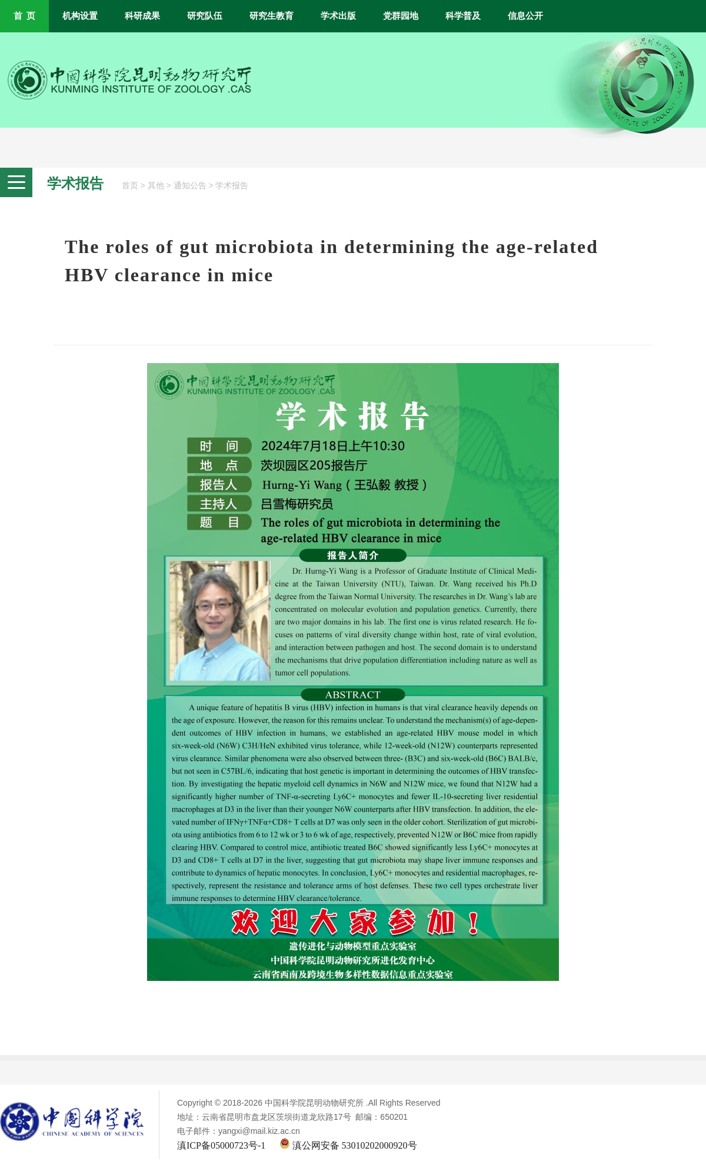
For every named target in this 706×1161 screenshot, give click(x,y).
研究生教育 (271, 16)
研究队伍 (204, 16)
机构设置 (80, 16)
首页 (130, 185)
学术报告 (231, 185)
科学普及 (463, 16)
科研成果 (142, 16)
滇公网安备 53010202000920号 (348, 1145)
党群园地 (400, 16)
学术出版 (338, 16)
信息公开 (525, 16)
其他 (156, 185)
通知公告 (190, 185)
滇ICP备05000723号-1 (221, 1145)
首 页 (24, 16)
